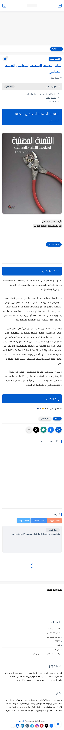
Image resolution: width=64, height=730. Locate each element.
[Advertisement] (32, 29)
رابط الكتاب (52, 101)
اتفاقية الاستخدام (53, 633)
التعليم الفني (55, 59)
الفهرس (57, 645)
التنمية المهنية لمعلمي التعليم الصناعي (41, 94)
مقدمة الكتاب (51, 98)
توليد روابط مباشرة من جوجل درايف (46, 654)
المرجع (21, 721)
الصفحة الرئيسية (54, 629)
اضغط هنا (36, 408)
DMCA (57, 641)
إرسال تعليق (52, 530)
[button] (51, 430)
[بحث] (4, 5)
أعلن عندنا (56, 650)
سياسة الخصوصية (53, 637)
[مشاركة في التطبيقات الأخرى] (29, 430)
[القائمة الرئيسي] (60, 5)
